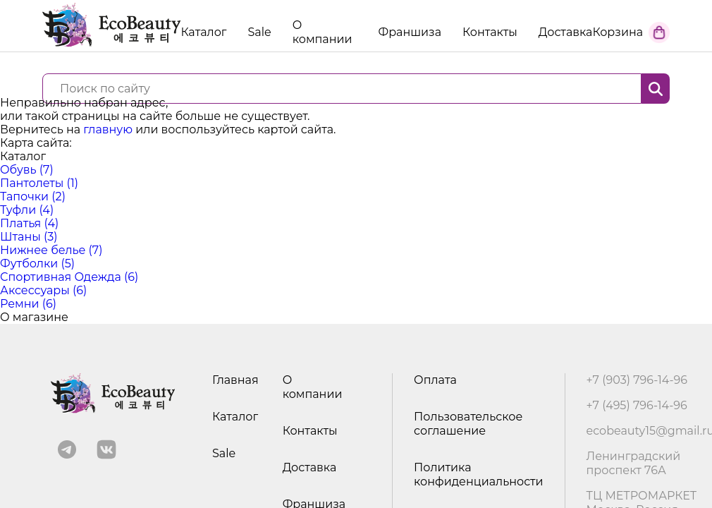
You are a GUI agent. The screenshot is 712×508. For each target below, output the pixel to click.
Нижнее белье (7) (51, 250)
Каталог (235, 416)
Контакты (489, 32)
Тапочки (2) (33, 196)
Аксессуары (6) (43, 290)
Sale (259, 32)
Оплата (435, 380)
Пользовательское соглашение (468, 423)
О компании (322, 32)
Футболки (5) (37, 263)
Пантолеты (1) (39, 183)
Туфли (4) (27, 210)
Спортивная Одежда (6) (69, 277)
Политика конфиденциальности (478, 474)
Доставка (566, 32)
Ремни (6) (28, 303)
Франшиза (410, 32)
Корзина (617, 32)
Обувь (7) (27, 169)
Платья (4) (29, 223)
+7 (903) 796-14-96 (637, 380)
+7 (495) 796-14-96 (637, 405)
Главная (235, 380)
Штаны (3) (29, 236)
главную (108, 129)
